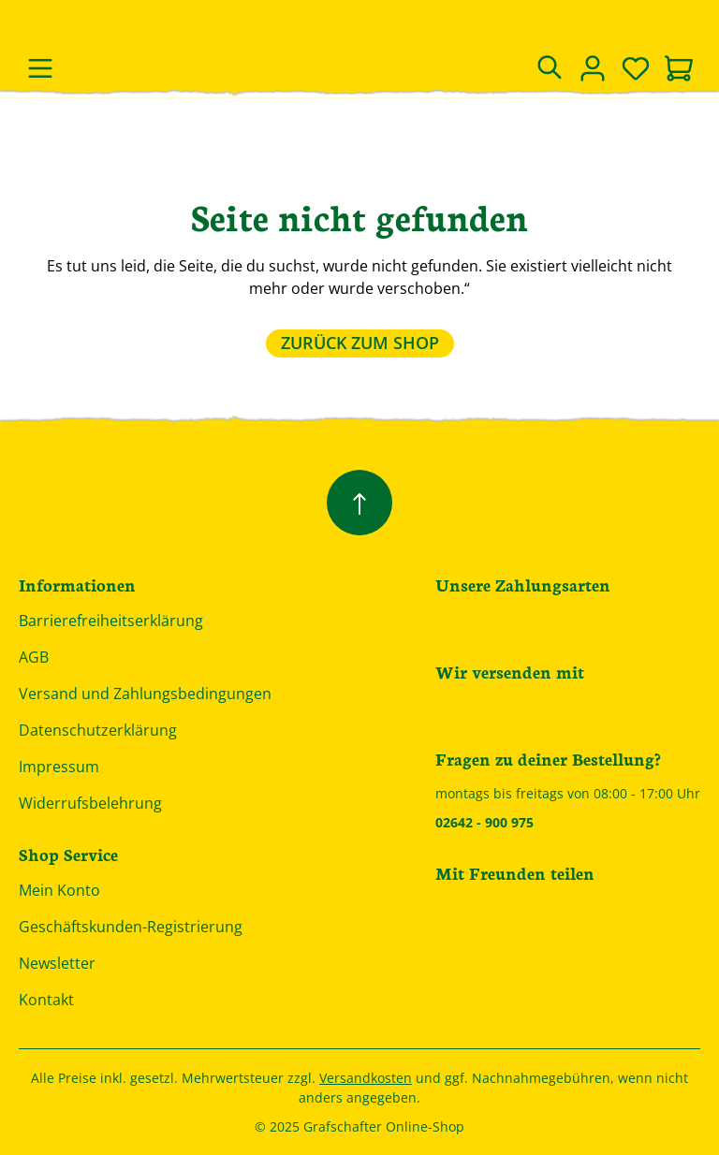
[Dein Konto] (592, 68)
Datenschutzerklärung (98, 730)
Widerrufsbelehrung (90, 803)
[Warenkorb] (678, 70)
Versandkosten (365, 1078)
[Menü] (40, 68)
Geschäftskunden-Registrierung (130, 926)
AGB (34, 657)
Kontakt (46, 999)
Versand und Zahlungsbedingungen (145, 693)
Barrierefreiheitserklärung (111, 620)
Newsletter (57, 963)
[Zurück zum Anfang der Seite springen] (359, 502)
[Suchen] (549, 68)
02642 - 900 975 (484, 822)
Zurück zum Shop (360, 342)
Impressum (59, 766)
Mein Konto (59, 890)
